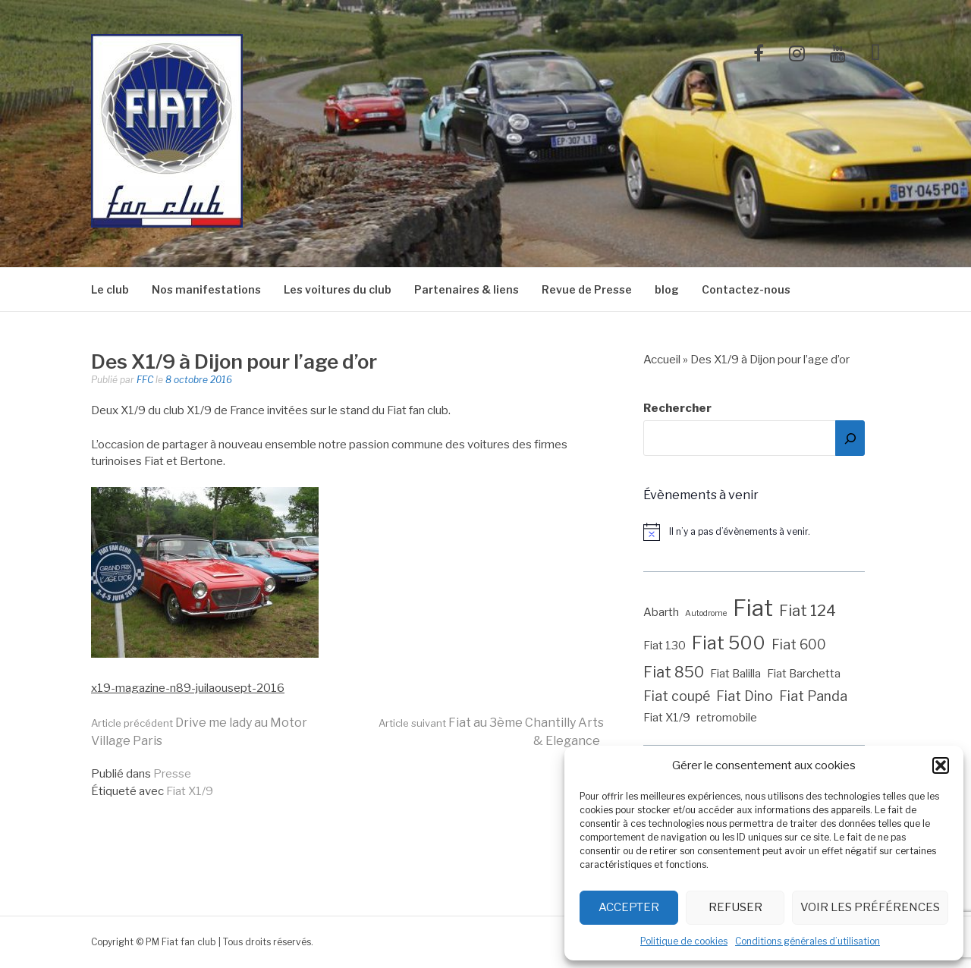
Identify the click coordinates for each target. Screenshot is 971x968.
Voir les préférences (870, 907)
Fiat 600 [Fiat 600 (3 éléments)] (798, 644)
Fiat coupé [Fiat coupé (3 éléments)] (676, 696)
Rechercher (677, 408)
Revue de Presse (587, 289)
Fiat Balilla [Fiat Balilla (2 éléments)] (735, 673)
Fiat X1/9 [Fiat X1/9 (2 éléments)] (666, 717)
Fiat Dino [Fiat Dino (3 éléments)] (744, 696)
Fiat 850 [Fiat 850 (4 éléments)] (673, 672)
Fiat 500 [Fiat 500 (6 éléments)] (728, 643)
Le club (110, 289)
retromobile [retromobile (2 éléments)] (726, 717)
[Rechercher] (850, 438)
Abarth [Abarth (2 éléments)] (661, 612)
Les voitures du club (337, 289)
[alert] (761, 532)
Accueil (661, 359)
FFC (145, 379)
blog (667, 289)
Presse (172, 774)
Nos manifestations (206, 289)
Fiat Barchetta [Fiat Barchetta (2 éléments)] (804, 673)
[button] (940, 765)
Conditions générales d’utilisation (807, 941)
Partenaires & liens (466, 289)
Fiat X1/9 (189, 791)
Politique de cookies (683, 941)
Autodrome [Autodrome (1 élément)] (706, 613)
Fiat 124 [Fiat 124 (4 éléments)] (807, 611)
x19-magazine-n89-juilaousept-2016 (187, 688)
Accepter (629, 907)
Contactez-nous (746, 289)
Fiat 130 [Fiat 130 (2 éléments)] (664, 645)
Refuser (735, 907)
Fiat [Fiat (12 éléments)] (753, 608)
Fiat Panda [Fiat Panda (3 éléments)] (813, 696)
